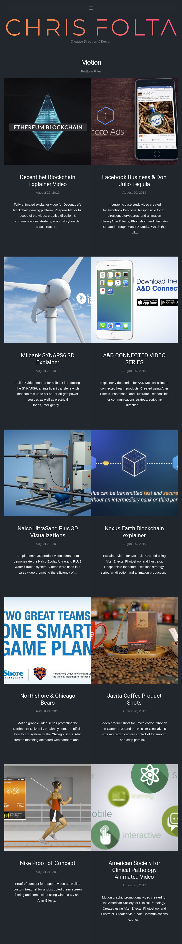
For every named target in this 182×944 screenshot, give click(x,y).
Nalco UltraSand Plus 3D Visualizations (48, 531)
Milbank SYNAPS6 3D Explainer (47, 358)
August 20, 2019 (48, 192)
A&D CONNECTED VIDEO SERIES (134, 358)
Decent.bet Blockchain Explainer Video (47, 180)
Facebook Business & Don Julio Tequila (134, 180)
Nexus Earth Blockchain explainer (134, 531)
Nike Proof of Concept (47, 863)
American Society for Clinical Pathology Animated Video (134, 870)
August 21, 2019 (48, 711)
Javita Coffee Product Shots (134, 699)
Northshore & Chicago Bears (47, 699)
